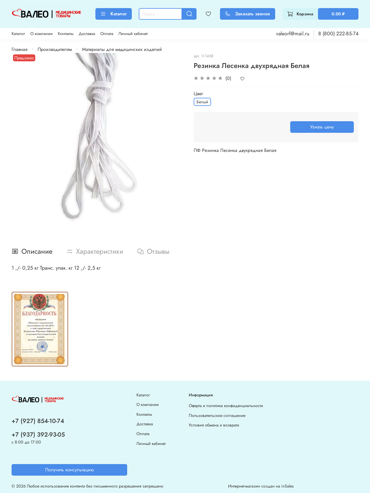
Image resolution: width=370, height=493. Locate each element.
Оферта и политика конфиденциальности (226, 406)
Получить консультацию (69, 469)
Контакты (65, 33)
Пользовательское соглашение (217, 415)
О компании (41, 33)
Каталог (113, 13)
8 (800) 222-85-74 (338, 33)
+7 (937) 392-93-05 (38, 434)
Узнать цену (322, 127)
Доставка (87, 33)
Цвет (198, 93)
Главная (19, 49)
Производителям (55, 49)
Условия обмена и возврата (214, 425)
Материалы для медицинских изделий (122, 49)
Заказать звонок (247, 13)
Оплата (106, 33)
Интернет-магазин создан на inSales (261, 486)
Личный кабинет (133, 33)
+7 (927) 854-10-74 (38, 421)
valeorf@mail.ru (292, 33)
